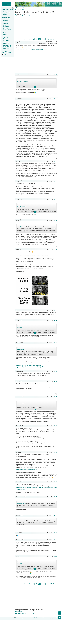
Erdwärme (5, 37)
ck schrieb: (19, 327)
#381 (55, 74)
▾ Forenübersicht (19, 9)
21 (42, 39)
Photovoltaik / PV (20, 8)
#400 (55, 540)
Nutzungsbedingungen (47, 618)
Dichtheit (4, 25)
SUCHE (4, 54)
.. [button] (35, 87)
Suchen (16, 618)
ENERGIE (4, 32)
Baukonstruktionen (7, 19)
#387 (55, 249)
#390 (55, 343)
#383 (55, 161)
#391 (55, 371)
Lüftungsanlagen (6, 45)
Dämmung (5, 23)
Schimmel (5, 28)
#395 (55, 452)
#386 (55, 220)
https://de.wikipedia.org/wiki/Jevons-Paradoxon (28, 365)
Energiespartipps (6, 46)
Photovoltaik (5, 43)
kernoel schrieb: (21, 404)
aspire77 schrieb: (21, 206)
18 (33, 39)
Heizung (4, 34)
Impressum (23, 618)
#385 (55, 199)
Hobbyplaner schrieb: (22, 81)
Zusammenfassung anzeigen (23, 16)
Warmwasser (5, 39)
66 (54, 39)
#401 (55, 556)
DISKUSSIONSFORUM (7, 9)
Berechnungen (6, 48)
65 (51, 39)
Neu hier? (5, 14)
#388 (55, 310)
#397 (55, 497)
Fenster (4, 22)
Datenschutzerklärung (34, 618)
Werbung (57, 618)
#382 (55, 98)
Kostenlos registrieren (21, 613)
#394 (55, 426)
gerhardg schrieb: (21, 503)
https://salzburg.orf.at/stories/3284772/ (26, 469)
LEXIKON (4, 51)
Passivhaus (5, 26)
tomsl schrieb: (20, 349)
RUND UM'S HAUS (6, 52)
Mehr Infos (31, 613)
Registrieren (5, 13)
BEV (27, 150)
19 (36, 39)
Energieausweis (6, 29)
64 (48, 39)
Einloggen (19, 611)
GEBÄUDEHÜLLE (6, 17)
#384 (55, 181)
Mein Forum (5, 11)
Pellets (4, 36)
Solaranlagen (5, 42)
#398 (55, 515)
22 (44, 39)
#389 (55, 320)
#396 (55, 482)
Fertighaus (5, 20)
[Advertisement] (36, 27)
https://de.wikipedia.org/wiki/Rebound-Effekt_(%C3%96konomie (33, 367)
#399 (55, 533)
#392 (55, 381)
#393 (55, 397)
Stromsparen (5, 40)
